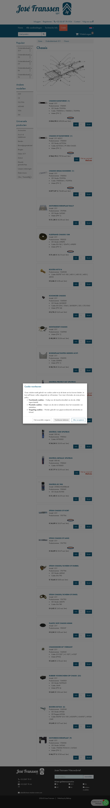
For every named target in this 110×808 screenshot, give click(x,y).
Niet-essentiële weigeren (42, 420)
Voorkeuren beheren (62, 420)
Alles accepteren (78, 420)
